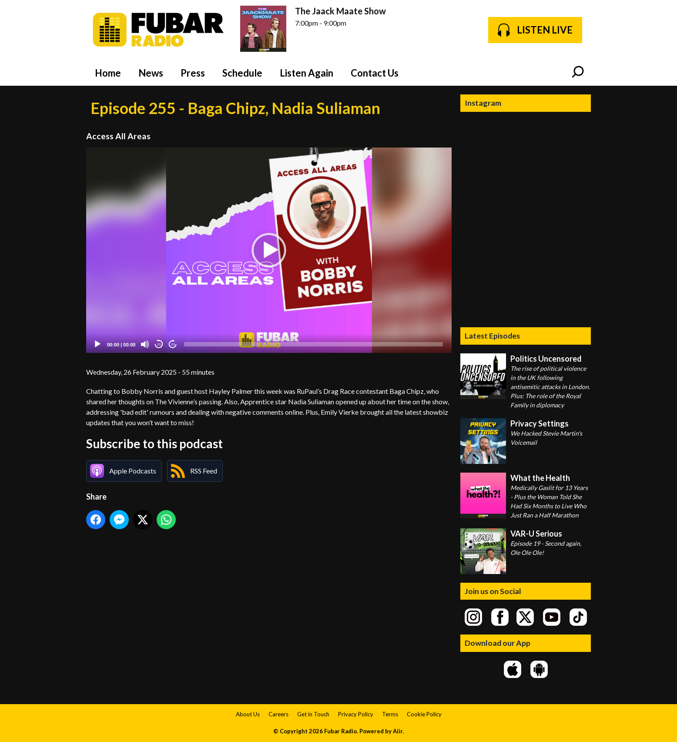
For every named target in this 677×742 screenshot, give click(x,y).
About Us (248, 714)
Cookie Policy (424, 714)
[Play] (97, 344)
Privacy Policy (355, 714)
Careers (278, 714)
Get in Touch (313, 714)
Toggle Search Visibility (578, 73)
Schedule (242, 73)
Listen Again (306, 73)
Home (108, 73)
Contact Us (375, 73)
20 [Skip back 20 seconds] (159, 344)
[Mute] (145, 344)
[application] (269, 250)
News (150, 73)
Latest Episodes (492, 335)
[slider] (313, 344)
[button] (268, 250)
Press (193, 73)
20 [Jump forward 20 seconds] (173, 344)
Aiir (397, 731)
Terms (390, 714)
